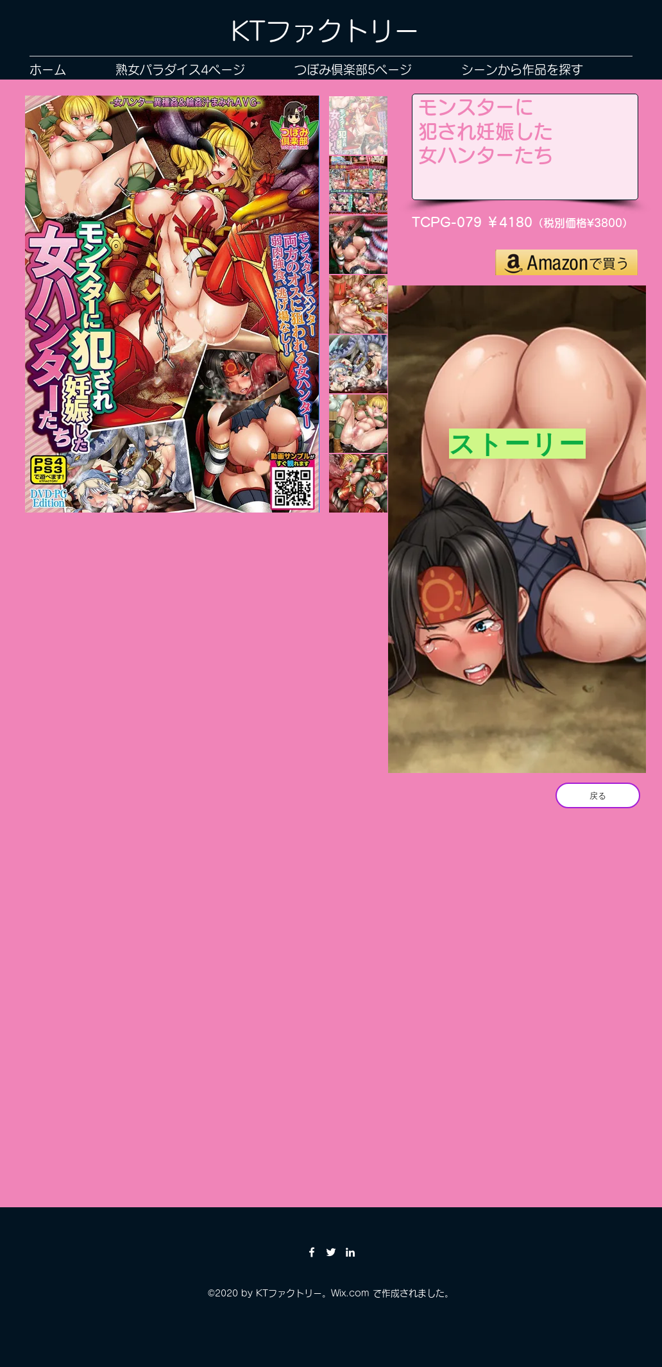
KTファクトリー (325, 31)
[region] (517, 532)
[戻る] (598, 795)
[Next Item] (305, 304)
